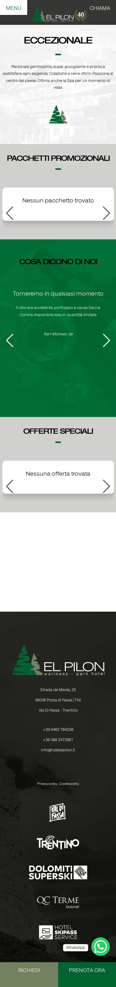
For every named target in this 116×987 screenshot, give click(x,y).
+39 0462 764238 (58, 730)
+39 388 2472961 (58, 740)
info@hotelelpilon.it (58, 750)
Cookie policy (69, 784)
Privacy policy (47, 784)
